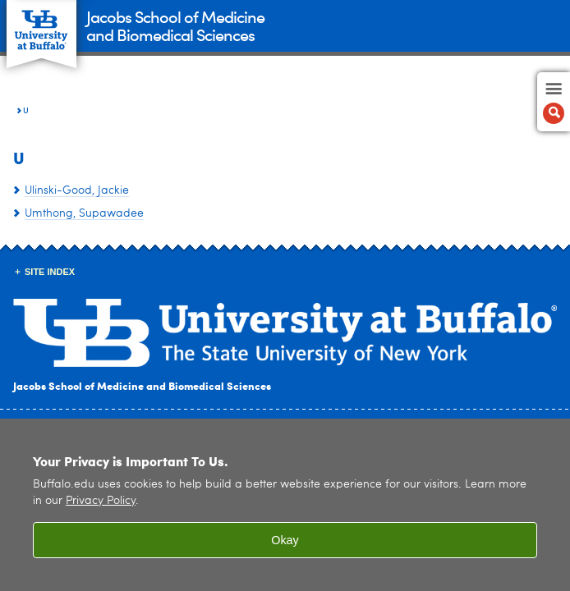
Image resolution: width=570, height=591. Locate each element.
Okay (285, 540)
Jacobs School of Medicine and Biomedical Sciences (142, 385)
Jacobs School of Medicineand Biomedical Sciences (175, 25)
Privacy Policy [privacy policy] (101, 501)
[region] (285, 505)
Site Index (50, 272)
